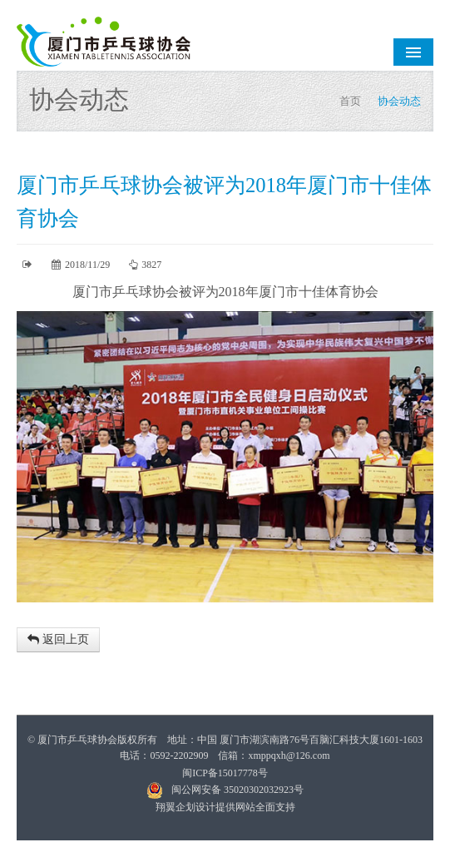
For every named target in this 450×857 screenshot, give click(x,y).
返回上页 (58, 639)
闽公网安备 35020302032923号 (225, 789)
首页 (350, 101)
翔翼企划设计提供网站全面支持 (225, 807)
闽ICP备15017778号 (225, 773)
